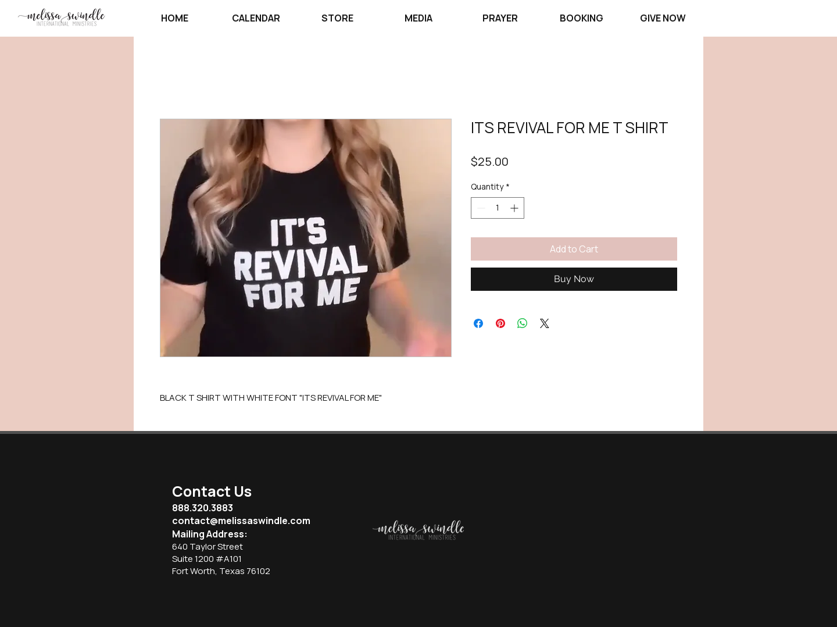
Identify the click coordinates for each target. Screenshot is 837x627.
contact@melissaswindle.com (241, 520)
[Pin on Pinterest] (500, 323)
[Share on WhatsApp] (523, 323)
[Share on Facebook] (478, 323)
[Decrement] (480, 208)
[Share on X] (545, 323)
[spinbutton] (497, 208)
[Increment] (515, 208)
